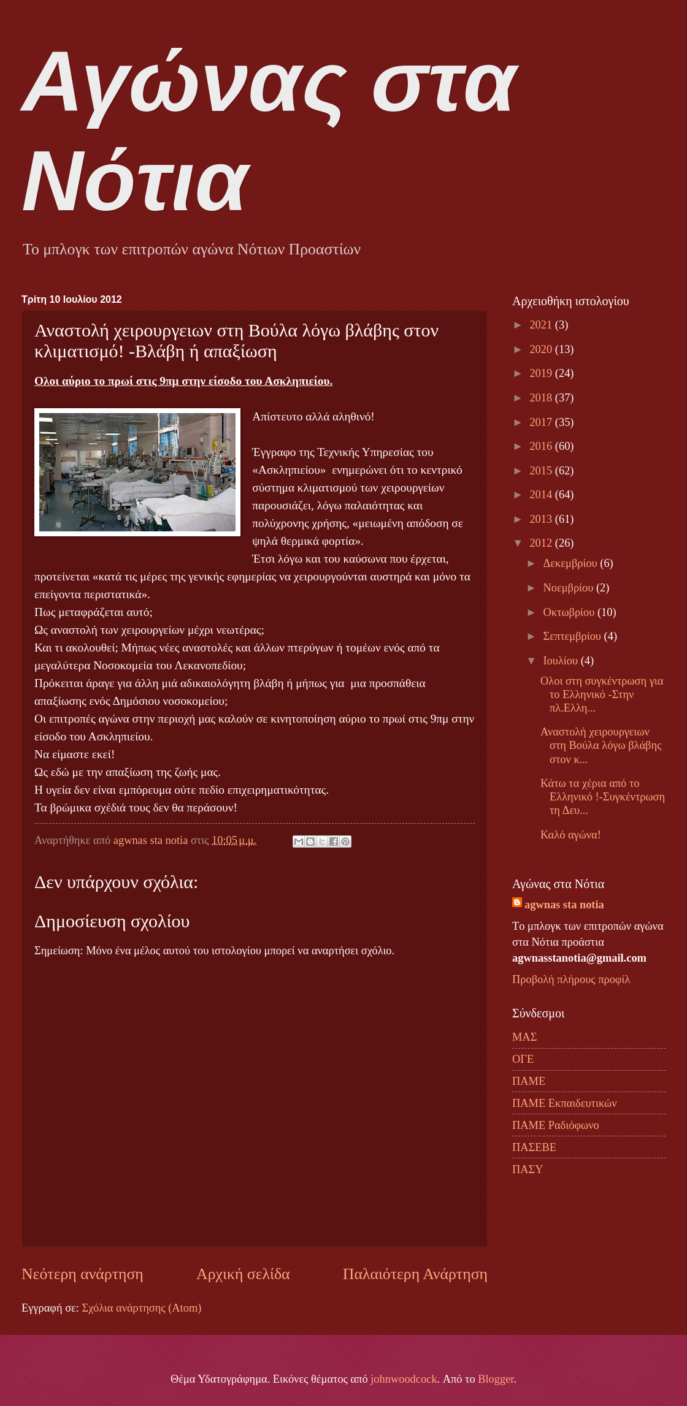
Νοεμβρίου (569, 588)
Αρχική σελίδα (243, 1274)
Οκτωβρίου (570, 612)
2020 (542, 349)
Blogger (495, 1379)
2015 (542, 471)
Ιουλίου (562, 661)
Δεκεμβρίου (572, 563)
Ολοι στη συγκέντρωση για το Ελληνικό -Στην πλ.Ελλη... (601, 694)
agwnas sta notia (564, 905)
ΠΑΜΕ (528, 1081)
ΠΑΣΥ (527, 1169)
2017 (542, 422)
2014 (542, 494)
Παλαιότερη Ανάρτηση (415, 1274)
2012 (542, 543)
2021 (542, 325)
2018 (542, 398)
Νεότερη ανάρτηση (82, 1274)
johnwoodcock (403, 1379)
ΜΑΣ (524, 1037)
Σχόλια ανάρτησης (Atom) (141, 1308)
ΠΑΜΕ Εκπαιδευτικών (564, 1103)
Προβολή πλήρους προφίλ (571, 979)
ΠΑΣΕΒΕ (534, 1147)
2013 (542, 519)
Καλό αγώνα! (570, 835)
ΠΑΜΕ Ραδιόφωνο (555, 1125)
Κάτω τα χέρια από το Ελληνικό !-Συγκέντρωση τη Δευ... (602, 796)
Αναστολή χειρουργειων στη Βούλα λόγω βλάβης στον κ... (600, 745)
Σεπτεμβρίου (573, 636)
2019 (542, 373)
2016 (542, 446)
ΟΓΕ (523, 1059)
